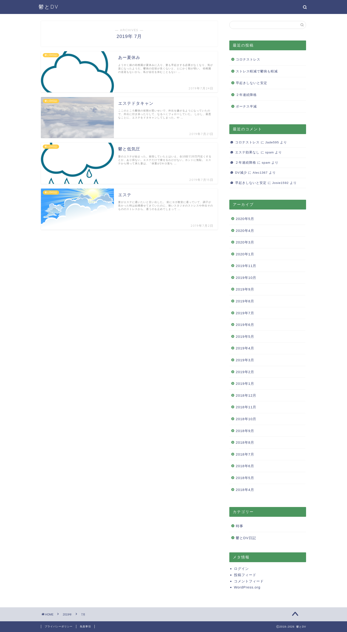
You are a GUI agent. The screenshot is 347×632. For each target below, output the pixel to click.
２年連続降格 (246, 95)
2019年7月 (245, 313)
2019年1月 (245, 383)
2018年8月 (245, 442)
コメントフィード (249, 581)
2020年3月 (245, 242)
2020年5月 (245, 219)
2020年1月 (245, 254)
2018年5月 (245, 478)
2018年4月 (245, 490)
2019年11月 (246, 266)
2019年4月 (245, 348)
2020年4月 (245, 231)
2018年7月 (245, 454)
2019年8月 (245, 301)
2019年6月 (245, 325)
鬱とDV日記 (246, 538)
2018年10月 (246, 419)
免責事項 (85, 626)
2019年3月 (245, 360)
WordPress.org (247, 587)
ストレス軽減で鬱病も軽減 (257, 71)
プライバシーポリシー (59, 626)
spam (269, 152)
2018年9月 (245, 431)
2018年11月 (246, 407)
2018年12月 (246, 395)
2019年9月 (245, 289)
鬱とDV (49, 6)
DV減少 (241, 172)
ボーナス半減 (246, 106)
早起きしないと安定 (251, 83)
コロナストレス (248, 59)
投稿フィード (245, 575)
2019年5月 (245, 336)
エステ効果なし (247, 152)
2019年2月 (245, 372)
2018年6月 (245, 466)
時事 (239, 526)
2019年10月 (246, 278)
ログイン (241, 569)
